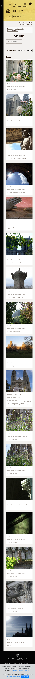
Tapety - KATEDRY (12, 31)
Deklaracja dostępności (13, 676)
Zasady (8, 17)
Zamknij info (25, 676)
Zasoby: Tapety (19, 29)
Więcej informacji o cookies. (21, 670)
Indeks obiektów (17, 17)
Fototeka (9, 29)
